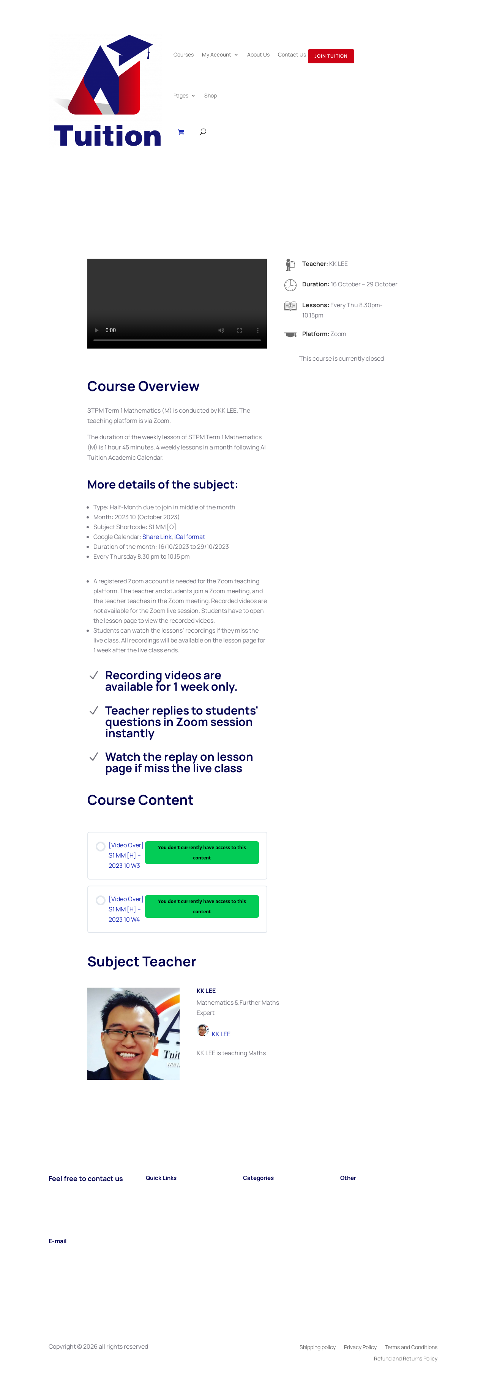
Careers (351, 1199)
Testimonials (358, 1220)
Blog (346, 1189)
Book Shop (354, 1210)
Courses (184, 54)
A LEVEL (254, 1210)
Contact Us (292, 54)
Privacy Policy (360, 1348)
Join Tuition (331, 56)
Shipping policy (318, 1348)
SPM (249, 1189)
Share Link (157, 536)
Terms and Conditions (411, 1348)
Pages (181, 95)
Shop (210, 95)
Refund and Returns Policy (405, 1359)
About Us (258, 54)
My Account (216, 54)
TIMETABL (257, 1220)
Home (154, 1189)
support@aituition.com (81, 1253)
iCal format (189, 536)
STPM (251, 1199)
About (154, 1210)
